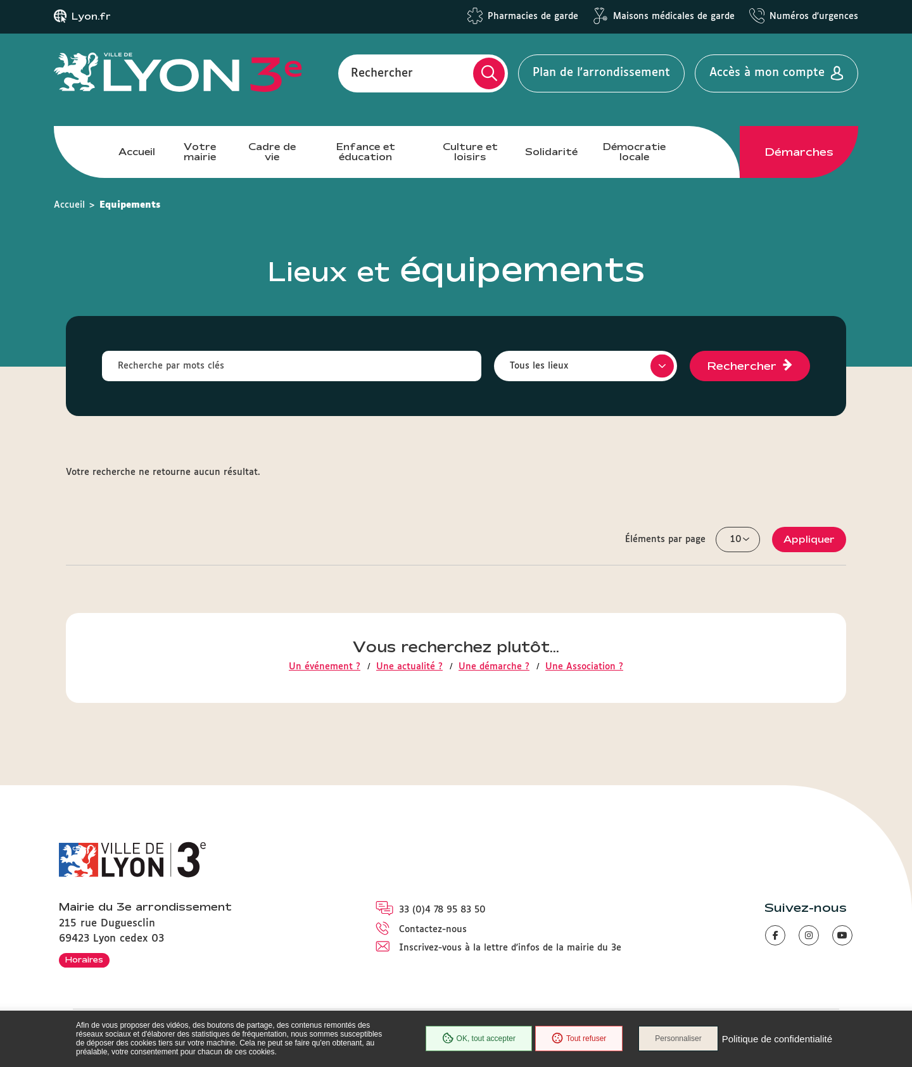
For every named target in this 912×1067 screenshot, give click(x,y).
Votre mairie (200, 151)
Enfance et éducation (365, 151)
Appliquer (809, 539)
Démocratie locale (634, 151)
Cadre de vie (272, 151)
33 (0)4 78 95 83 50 (442, 910)
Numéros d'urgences (814, 16)
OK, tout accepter (479, 1038)
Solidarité (551, 151)
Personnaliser (678, 1038)
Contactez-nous (433, 929)
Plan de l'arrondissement (601, 73)
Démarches (799, 152)
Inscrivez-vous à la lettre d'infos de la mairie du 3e (510, 948)
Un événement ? (324, 666)
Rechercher (382, 73)
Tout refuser (579, 1038)
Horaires (84, 959)
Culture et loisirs (470, 151)
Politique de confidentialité (777, 1038)
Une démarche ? (494, 666)
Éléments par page (665, 539)
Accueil (136, 151)
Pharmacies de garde (533, 16)
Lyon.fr (91, 16)
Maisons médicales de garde (674, 16)
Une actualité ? (409, 666)
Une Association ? (584, 666)
